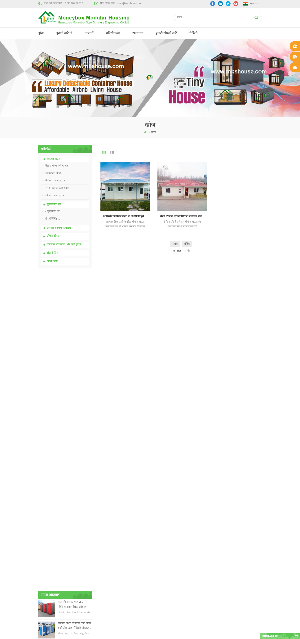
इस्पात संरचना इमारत (59, 228)
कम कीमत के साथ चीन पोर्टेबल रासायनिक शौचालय (73, 289)
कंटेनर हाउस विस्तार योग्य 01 (162, 599)
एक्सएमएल (44, 585)
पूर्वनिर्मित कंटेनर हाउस (159, 558)
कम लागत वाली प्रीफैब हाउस (162, 564)
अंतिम (187, 243)
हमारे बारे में (64, 33)
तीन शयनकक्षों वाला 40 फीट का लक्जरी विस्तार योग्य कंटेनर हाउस (73, 437)
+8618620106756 (73, 3)
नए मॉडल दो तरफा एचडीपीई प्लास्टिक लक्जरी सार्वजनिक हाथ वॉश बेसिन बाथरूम (73, 416)
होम (41, 33)
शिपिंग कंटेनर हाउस (53, 195)
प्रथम (175, 243)
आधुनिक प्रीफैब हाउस (158, 551)
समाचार (137, 33)
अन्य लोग (52, 262)
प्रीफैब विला (53, 236)
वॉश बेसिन (52, 253)
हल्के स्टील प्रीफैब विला (159, 585)
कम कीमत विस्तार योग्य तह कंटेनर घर (73, 332)
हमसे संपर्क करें (166, 33)
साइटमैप (42, 578)
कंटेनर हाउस (53, 159)
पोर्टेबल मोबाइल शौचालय (160, 571)
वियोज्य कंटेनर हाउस (53, 181)
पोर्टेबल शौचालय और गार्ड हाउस (64, 245)
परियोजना (113, 33)
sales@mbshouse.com (130, 3)
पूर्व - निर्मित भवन (157, 537)
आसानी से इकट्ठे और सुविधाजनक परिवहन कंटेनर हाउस (73, 374)
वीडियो (193, 33)
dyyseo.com (209, 633)
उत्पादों (89, 33)
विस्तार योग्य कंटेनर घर (55, 166)
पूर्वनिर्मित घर (54, 205)
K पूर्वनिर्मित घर (51, 211)
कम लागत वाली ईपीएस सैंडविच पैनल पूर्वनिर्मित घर (182, 215)
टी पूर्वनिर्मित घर (51, 219)
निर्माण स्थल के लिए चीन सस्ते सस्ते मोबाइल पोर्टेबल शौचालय (74, 310)
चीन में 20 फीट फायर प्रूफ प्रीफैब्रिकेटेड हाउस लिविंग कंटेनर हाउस (72, 353)
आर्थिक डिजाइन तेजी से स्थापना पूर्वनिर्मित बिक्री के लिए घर (126, 215)
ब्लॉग (40, 571)
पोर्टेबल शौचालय (156, 544)
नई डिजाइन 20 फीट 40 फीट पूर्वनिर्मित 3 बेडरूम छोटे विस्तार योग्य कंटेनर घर (74, 395)
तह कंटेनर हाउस (51, 173)
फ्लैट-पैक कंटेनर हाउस (55, 188)
